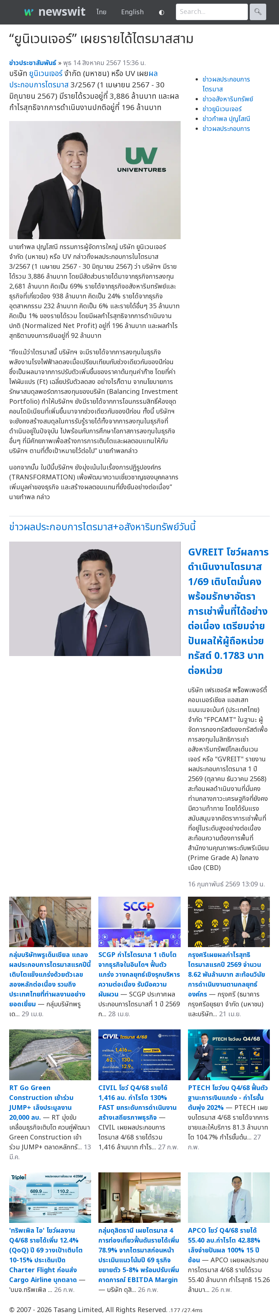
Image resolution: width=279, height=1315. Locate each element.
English (132, 12)
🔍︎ (258, 12)
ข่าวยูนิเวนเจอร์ (222, 109)
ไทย (101, 12)
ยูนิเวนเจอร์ (46, 73)
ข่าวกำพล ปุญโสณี (226, 119)
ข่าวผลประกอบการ (226, 129)
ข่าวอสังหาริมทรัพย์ (228, 99)
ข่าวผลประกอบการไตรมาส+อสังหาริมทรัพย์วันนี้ (102, 527)
